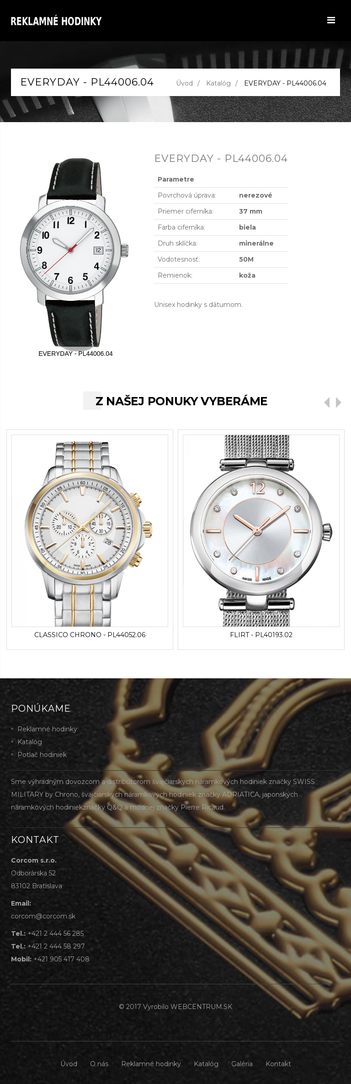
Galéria (242, 1064)
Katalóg (218, 83)
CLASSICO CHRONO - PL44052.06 (89, 635)
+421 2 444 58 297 (56, 946)
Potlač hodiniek (42, 755)
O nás (99, 1064)
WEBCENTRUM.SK (201, 1007)
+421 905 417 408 (61, 959)
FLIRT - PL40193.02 (261, 635)
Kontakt (278, 1064)
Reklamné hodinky (47, 729)
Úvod (184, 83)
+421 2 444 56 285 (55, 933)
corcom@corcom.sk (43, 916)
